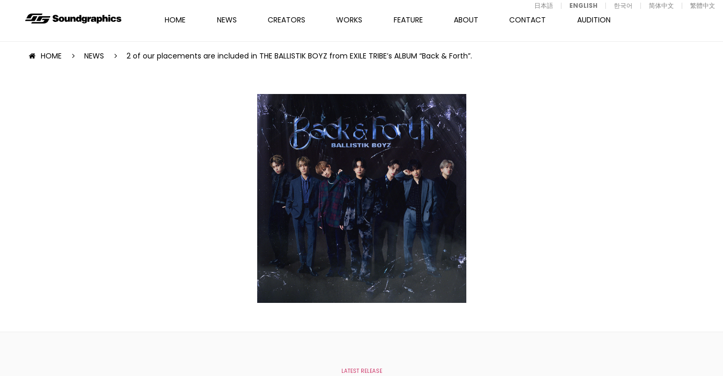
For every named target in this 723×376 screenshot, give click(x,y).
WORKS (349, 20)
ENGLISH (583, 5)
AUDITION (594, 20)
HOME (175, 20)
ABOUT (466, 20)
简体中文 (661, 5)
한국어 (623, 5)
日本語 (543, 5)
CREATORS (286, 20)
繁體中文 (702, 5)
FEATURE (408, 20)
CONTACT (527, 20)
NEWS (227, 20)
